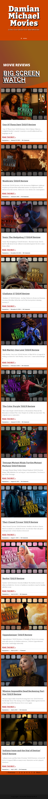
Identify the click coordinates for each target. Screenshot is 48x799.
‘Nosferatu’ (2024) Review (15, 181)
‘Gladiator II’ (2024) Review (16, 293)
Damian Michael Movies (24, 16)
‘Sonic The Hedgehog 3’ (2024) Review (21, 237)
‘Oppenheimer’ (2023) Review (17, 635)
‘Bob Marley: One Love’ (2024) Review (20, 350)
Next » (38, 772)
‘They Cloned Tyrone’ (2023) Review (20, 522)
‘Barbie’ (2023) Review (13, 578)
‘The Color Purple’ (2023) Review (18, 406)
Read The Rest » (9, 137)
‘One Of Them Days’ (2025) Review (19, 124)
